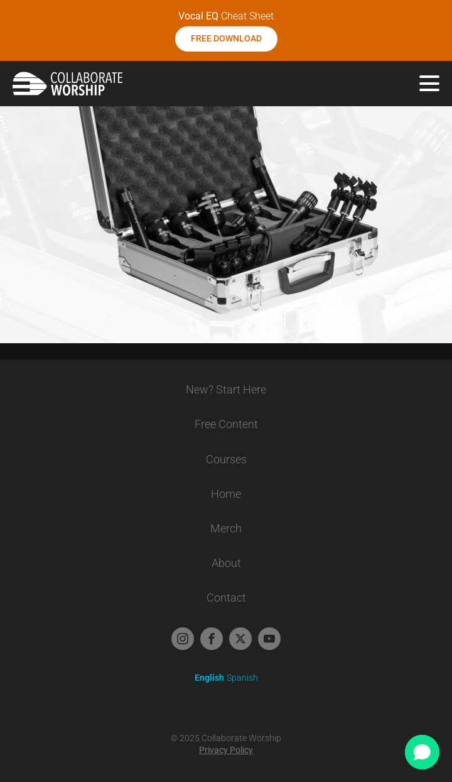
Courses (226, 459)
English (209, 678)
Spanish (242, 678)
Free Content (226, 424)
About (226, 563)
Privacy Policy (226, 750)
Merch (226, 528)
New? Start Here (226, 389)
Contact (226, 597)
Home (226, 493)
